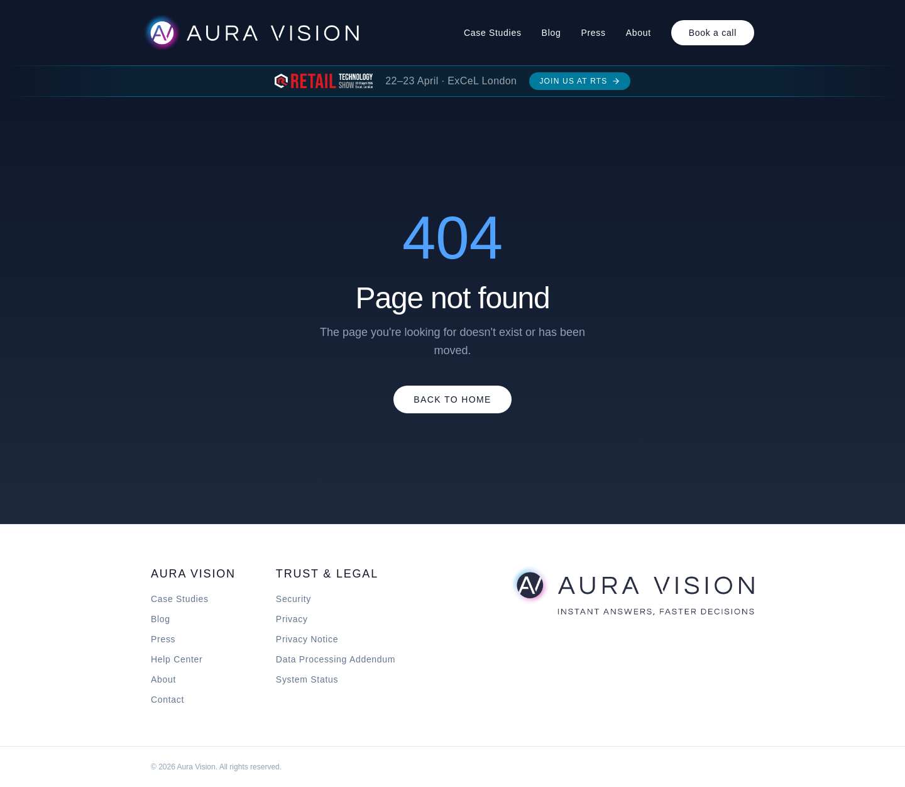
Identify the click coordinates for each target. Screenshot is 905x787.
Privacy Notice (307, 639)
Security (293, 599)
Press (593, 33)
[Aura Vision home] (631, 590)
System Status (307, 679)
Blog (551, 33)
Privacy (292, 619)
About (638, 33)
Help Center (176, 659)
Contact (167, 700)
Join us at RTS (579, 81)
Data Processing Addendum (335, 659)
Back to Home (452, 399)
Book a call (713, 33)
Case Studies (493, 33)
